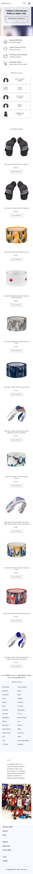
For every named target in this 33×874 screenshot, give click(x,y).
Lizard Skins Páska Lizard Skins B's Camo (16, 252)
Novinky (5, 831)
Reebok (20, 698)
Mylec (19, 729)
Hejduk (4, 702)
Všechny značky (8, 827)
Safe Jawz (5, 725)
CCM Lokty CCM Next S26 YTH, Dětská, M (16, 208)
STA (3, 736)
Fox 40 (20, 714)
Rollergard (5, 717)
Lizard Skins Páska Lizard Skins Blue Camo (16, 387)
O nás (4, 857)
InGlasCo (5, 710)
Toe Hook (20, 733)
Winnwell (5, 691)
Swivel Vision (6, 733)
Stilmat (4, 721)
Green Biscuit (6, 729)
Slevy (4, 835)
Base (3, 706)
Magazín (5, 842)
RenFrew (20, 702)
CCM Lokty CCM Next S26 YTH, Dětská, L (16, 164)
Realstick (20, 744)
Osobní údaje (7, 850)
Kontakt (5, 861)
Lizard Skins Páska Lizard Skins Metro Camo (16, 613)
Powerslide (5, 687)
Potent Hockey (22, 687)
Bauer (19, 694)
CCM (3, 698)
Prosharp (20, 706)
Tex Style (5, 714)
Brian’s (20, 691)
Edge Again (21, 710)
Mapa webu (6, 846)
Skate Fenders (22, 717)
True (3, 740)
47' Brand (5, 744)
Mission (20, 725)
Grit (19, 721)
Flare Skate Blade (23, 740)
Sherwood (5, 694)
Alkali (19, 736)
